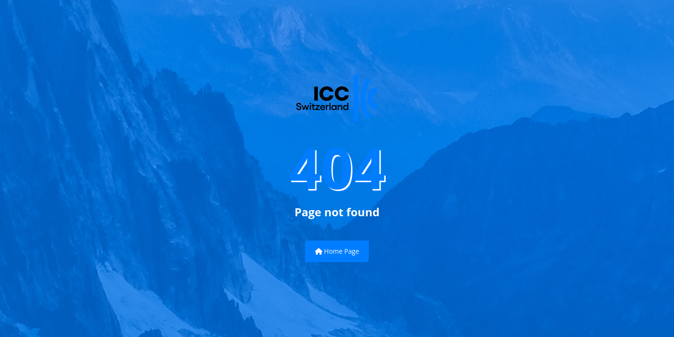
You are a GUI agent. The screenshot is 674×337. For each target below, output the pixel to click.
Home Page (337, 251)
